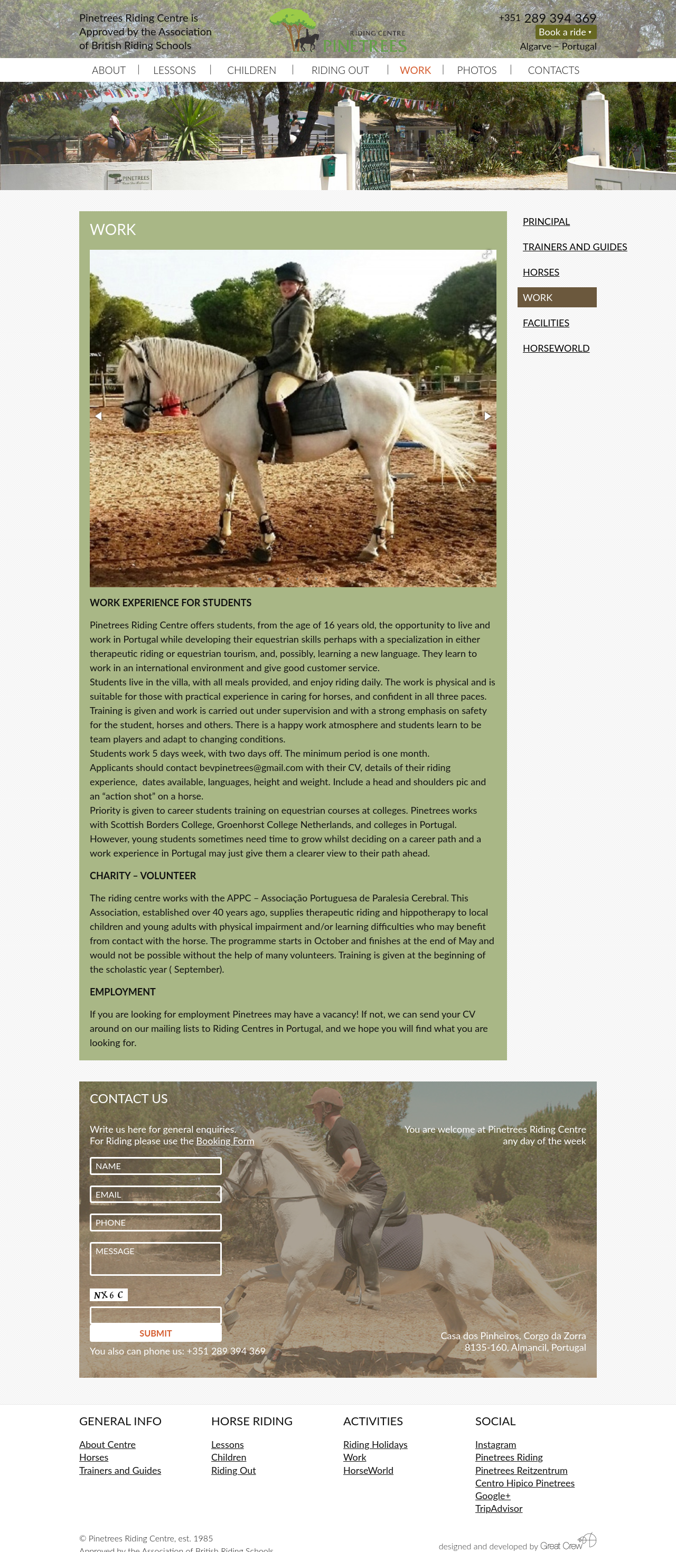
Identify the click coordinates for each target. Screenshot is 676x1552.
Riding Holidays (375, 1444)
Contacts (554, 70)
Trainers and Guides (560, 246)
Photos (477, 70)
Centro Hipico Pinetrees (525, 1483)
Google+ (493, 1495)
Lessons (174, 70)
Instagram (496, 1444)
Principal (546, 221)
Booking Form (225, 1140)
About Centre (107, 1444)
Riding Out (340, 70)
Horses (541, 272)
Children (251, 70)
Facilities (546, 322)
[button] (486, 254)
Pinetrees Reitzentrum (521, 1470)
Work (355, 1457)
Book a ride (562, 31)
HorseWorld (556, 348)
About (109, 70)
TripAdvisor (499, 1508)
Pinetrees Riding (509, 1457)
